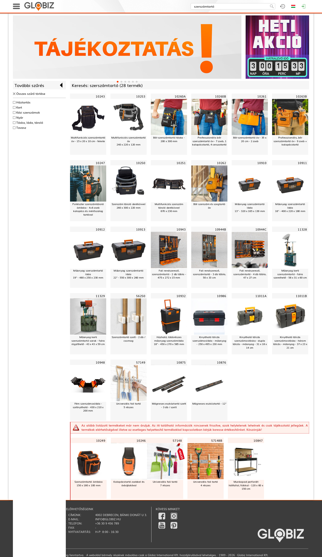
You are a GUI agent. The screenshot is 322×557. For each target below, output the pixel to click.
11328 (302, 229)
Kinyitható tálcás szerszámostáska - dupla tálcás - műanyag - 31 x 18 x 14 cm (250, 342)
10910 (261, 163)
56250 (140, 295)
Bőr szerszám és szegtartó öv (209, 205)
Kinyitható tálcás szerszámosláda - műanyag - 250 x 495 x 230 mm (209, 340)
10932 (181, 295)
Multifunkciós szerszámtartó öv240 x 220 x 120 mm (128, 141)
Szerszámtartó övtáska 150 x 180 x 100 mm (88, 483)
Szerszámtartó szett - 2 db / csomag (128, 338)
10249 (100, 440)
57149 (140, 362)
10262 (221, 163)
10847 (258, 440)
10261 (261, 96)
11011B (301, 295)
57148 (177, 440)
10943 (181, 229)
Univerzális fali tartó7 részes (165, 483)
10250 (140, 163)
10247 (100, 163)
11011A (260, 295)
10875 (181, 362)
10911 (302, 163)
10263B (301, 96)
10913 (140, 229)
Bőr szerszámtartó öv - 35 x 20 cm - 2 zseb (249, 139)
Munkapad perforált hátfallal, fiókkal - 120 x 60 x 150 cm (246, 485)
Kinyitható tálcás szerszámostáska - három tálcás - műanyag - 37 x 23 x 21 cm (290, 342)
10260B (220, 96)
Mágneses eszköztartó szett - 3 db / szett (169, 405)
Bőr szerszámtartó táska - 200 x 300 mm (169, 139)
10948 (100, 362)
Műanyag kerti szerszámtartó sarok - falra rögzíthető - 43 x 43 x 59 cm (88, 340)
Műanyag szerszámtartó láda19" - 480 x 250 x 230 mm (88, 274)
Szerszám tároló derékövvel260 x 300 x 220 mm (128, 205)
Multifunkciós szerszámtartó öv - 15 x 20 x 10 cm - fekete (88, 139)
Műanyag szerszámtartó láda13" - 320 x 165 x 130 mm (250, 207)
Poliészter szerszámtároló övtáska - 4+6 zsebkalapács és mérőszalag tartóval (88, 209)
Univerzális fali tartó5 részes (128, 405)
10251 (181, 163)
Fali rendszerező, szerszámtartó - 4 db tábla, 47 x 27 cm (249, 274)
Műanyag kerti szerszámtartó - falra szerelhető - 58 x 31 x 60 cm (290, 274)
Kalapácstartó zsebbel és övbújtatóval (128, 483)
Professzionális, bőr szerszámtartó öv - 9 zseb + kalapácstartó (290, 141)
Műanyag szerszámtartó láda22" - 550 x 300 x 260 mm (128, 274)
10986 (221, 295)
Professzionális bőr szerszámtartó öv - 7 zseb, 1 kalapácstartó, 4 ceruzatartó (209, 141)
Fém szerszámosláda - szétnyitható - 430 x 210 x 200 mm (88, 407)
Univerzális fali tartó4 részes (205, 483)
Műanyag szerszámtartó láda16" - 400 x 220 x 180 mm (290, 207)
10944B (220, 229)
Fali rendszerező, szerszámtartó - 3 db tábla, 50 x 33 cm (209, 274)
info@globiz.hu (108, 519)
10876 (221, 362)
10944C (260, 229)
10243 (100, 96)
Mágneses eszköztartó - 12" (209, 403)
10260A (180, 96)
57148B (216, 440)
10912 (100, 229)
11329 (100, 295)
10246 (141, 440)
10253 (140, 96)
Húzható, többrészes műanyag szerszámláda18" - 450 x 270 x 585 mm (169, 340)
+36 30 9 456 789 (107, 523)
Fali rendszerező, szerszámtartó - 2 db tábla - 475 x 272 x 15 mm (169, 274)
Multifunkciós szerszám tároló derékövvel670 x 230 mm (169, 207)
